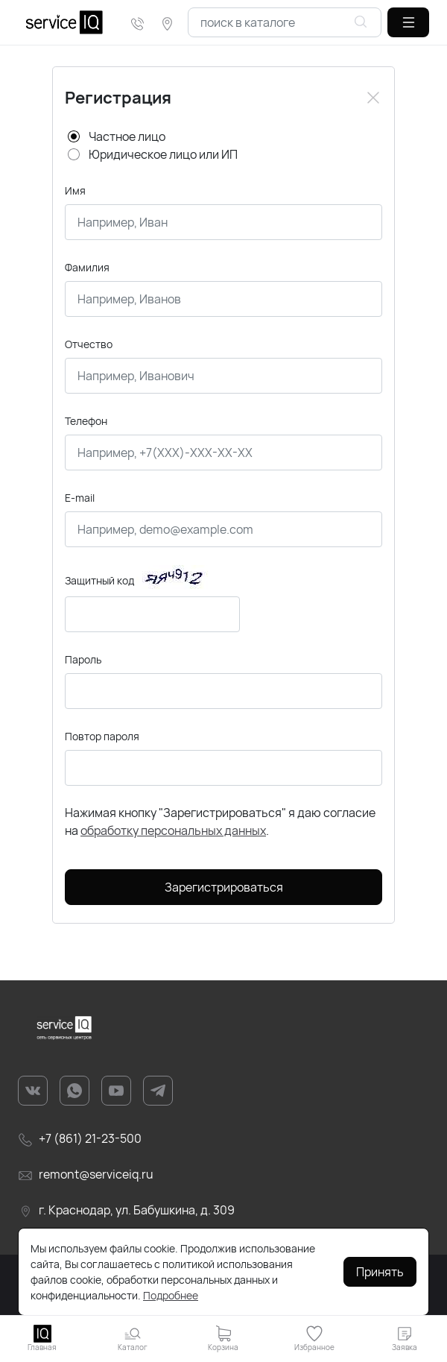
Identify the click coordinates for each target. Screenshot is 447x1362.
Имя (75, 190)
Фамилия (87, 267)
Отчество (88, 344)
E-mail (80, 498)
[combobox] (284, 22)
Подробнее (170, 1295)
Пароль (83, 659)
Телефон (86, 421)
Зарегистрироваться (224, 887)
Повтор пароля (102, 736)
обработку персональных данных (173, 830)
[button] (408, 22)
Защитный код (99, 580)
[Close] (373, 98)
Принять (380, 1272)
